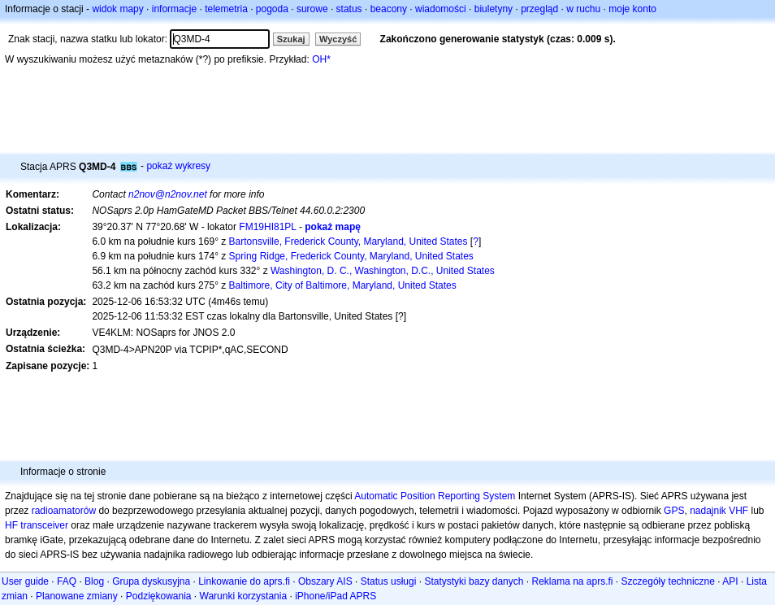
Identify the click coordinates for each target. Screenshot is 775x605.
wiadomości (440, 9)
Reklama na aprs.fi (572, 581)
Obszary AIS (325, 581)
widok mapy (117, 9)
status (349, 9)
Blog (94, 581)
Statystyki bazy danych (473, 581)
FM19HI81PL (267, 227)
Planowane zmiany (77, 596)
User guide (25, 581)
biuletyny (493, 9)
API (730, 581)
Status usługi (389, 581)
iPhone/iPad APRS (335, 596)
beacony (388, 9)
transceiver (44, 525)
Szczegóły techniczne (668, 581)
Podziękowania (159, 596)
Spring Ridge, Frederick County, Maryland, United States (351, 256)
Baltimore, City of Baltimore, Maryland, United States (343, 285)
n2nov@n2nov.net (167, 194)
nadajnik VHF (719, 510)
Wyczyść (338, 39)
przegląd (539, 9)
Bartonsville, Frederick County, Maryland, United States (348, 241)
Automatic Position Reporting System (434, 496)
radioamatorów (64, 510)
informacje (174, 9)
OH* (321, 59)
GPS (674, 510)
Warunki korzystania (244, 596)
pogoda (272, 9)
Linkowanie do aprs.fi (244, 581)
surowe (312, 9)
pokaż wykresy (178, 166)
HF (11, 525)
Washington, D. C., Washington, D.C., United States (383, 270)
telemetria (226, 9)
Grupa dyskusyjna (151, 581)
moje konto (632, 9)
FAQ (66, 581)
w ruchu (583, 9)
